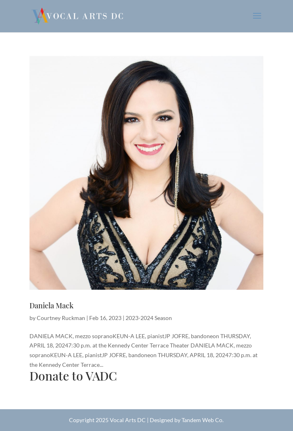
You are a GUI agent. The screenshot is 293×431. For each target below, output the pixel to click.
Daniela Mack (51, 305)
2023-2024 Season (149, 317)
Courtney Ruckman (61, 317)
